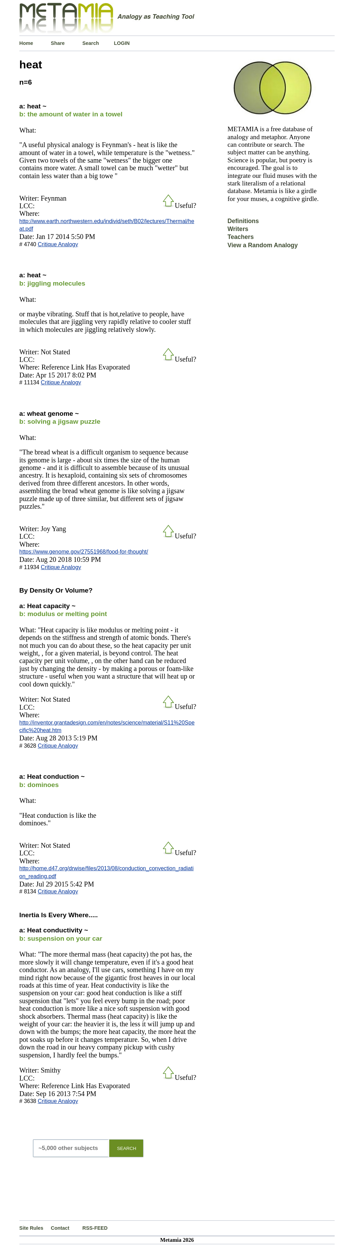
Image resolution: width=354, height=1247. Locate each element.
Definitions (243, 221)
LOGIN (122, 43)
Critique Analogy (58, 244)
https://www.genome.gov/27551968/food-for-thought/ (83, 552)
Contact (60, 1228)
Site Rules (31, 1228)
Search (90, 43)
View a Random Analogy (262, 245)
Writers (237, 229)
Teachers (240, 236)
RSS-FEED (95, 1228)
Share (58, 43)
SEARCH (127, 1148)
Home (26, 43)
